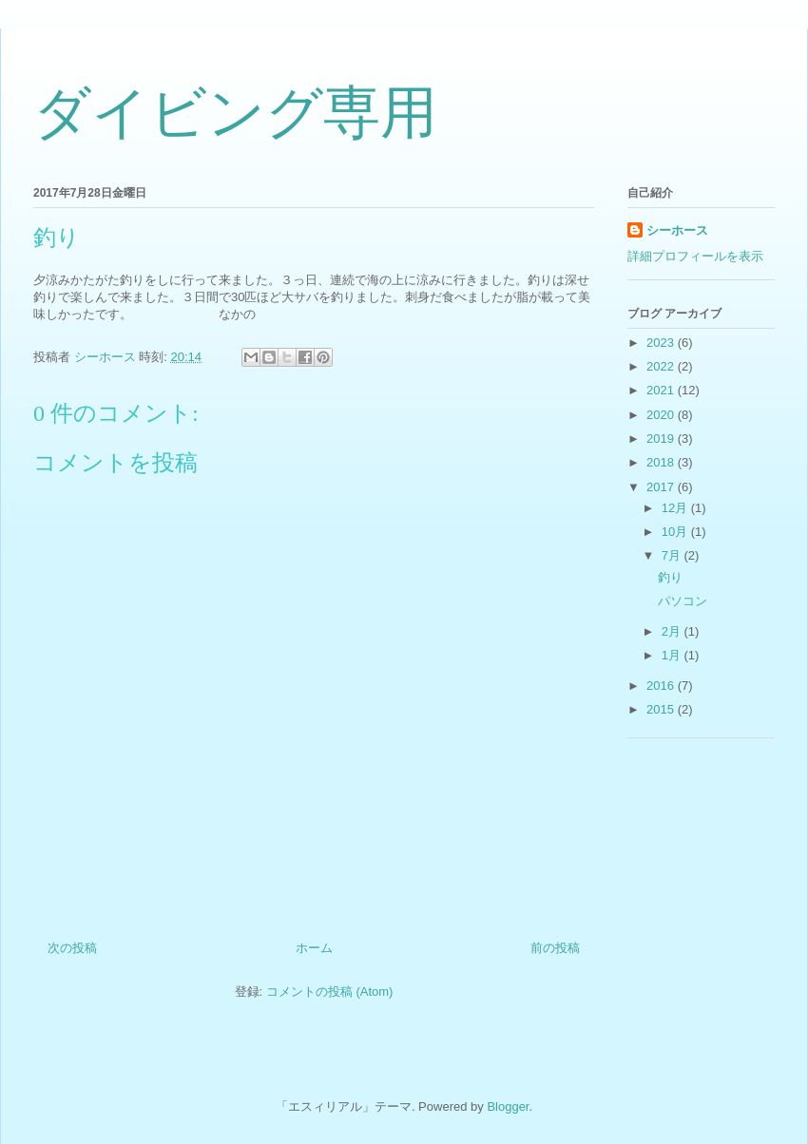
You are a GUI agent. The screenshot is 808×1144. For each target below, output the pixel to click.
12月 (676, 508)
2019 (662, 438)
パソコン (682, 601)
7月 (673, 555)
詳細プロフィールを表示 (695, 256)
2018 (662, 462)
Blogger (508, 1106)
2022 (662, 366)
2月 (673, 631)
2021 (662, 390)
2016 (662, 685)
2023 (662, 342)
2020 (662, 415)
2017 (662, 487)
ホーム (314, 948)
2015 (662, 709)
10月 (676, 531)
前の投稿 (555, 948)
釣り (670, 577)
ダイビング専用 (235, 113)
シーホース (677, 230)
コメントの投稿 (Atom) (330, 991)
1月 (673, 655)
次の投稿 (72, 948)
